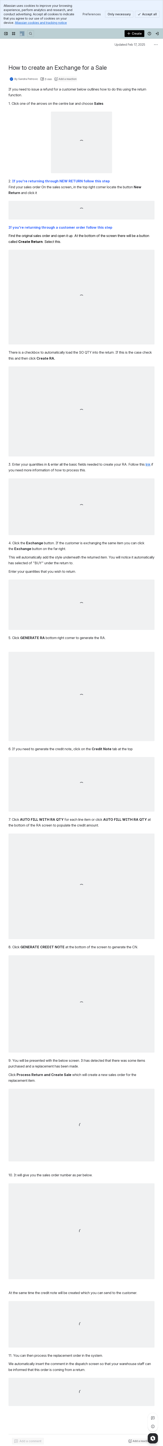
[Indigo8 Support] (22, 33)
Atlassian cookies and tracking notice (41, 22)
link (148, 464)
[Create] (134, 33)
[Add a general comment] (28, 1441)
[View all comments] (152, 1418)
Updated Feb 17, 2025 (130, 44)
